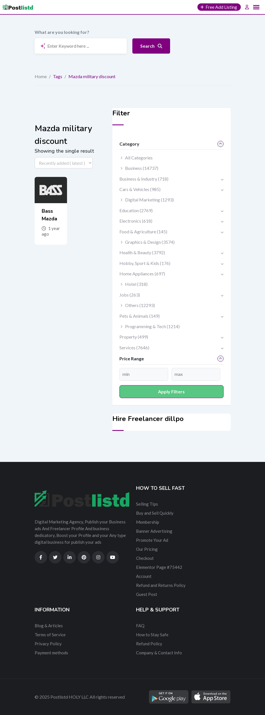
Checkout (145, 558)
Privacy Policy (48, 643)
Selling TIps (147, 503)
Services (134, 347)
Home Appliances (142, 273)
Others (140, 305)
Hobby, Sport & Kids (144, 263)
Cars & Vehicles (140, 189)
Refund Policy (149, 643)
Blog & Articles (49, 625)
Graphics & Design (150, 242)
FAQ (140, 625)
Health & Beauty (142, 252)
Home (41, 76)
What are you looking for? (62, 32)
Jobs (129, 294)
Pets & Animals (139, 316)
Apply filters (171, 391)
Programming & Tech (152, 326)
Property (133, 336)
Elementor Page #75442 (159, 567)
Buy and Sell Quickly (154, 513)
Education (136, 210)
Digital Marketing (149, 199)
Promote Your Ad (152, 540)
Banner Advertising (154, 531)
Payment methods (51, 652)
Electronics (135, 220)
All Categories (139, 157)
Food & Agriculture (143, 231)
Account (144, 576)
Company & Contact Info (159, 652)
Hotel (136, 284)
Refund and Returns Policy (161, 585)
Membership (147, 522)
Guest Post (146, 594)
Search (151, 46)
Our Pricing (147, 549)
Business (141, 168)
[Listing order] (64, 162)
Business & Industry (143, 178)
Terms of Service (50, 634)
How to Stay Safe (152, 634)
